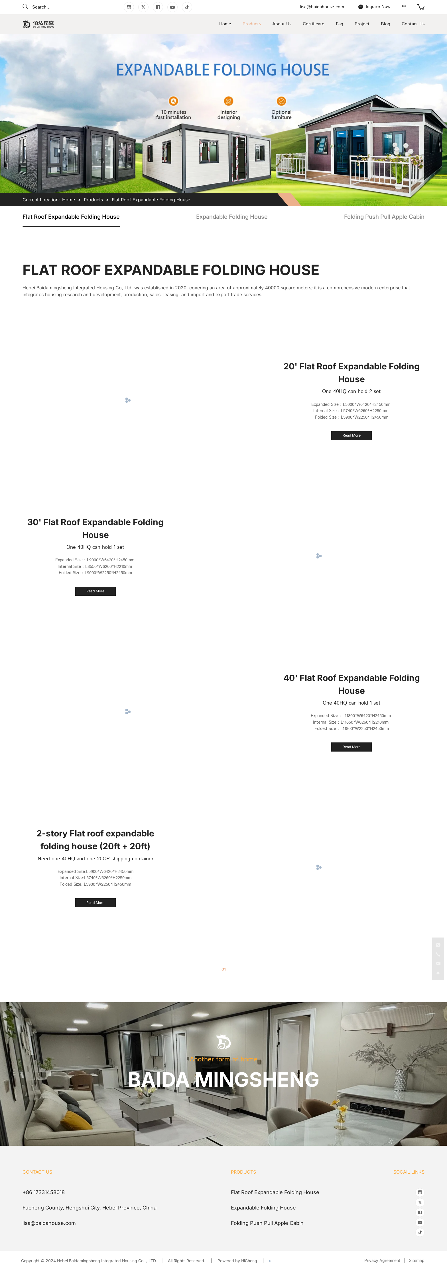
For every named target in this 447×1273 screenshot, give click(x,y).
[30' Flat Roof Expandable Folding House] (95, 591)
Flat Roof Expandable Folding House (151, 199)
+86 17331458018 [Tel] (44, 1192)
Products (93, 199)
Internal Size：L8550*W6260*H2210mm (95, 565)
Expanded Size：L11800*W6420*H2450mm (351, 715)
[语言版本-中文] (404, 6)
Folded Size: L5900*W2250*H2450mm (95, 883)
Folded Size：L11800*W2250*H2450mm (351, 727)
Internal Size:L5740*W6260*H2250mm (95, 877)
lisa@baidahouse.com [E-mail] (322, 7)
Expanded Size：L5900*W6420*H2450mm (351, 403)
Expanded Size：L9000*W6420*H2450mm (95, 559)
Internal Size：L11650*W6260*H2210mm (351, 721)
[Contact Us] (374, 6)
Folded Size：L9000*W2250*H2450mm (95, 572)
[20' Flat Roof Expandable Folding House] (351, 435)
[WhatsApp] (436, 932)
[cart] (420, 7)
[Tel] (436, 945)
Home (68, 199)
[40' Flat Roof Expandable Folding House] (351, 747)
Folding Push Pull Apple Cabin (384, 216)
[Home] (38, 24)
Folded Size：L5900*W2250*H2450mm (351, 416)
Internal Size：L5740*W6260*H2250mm (351, 410)
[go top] (436, 971)
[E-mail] (436, 958)
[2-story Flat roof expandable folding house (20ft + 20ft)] (95, 902)
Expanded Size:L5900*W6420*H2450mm (95, 870)
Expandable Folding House (232, 216)
